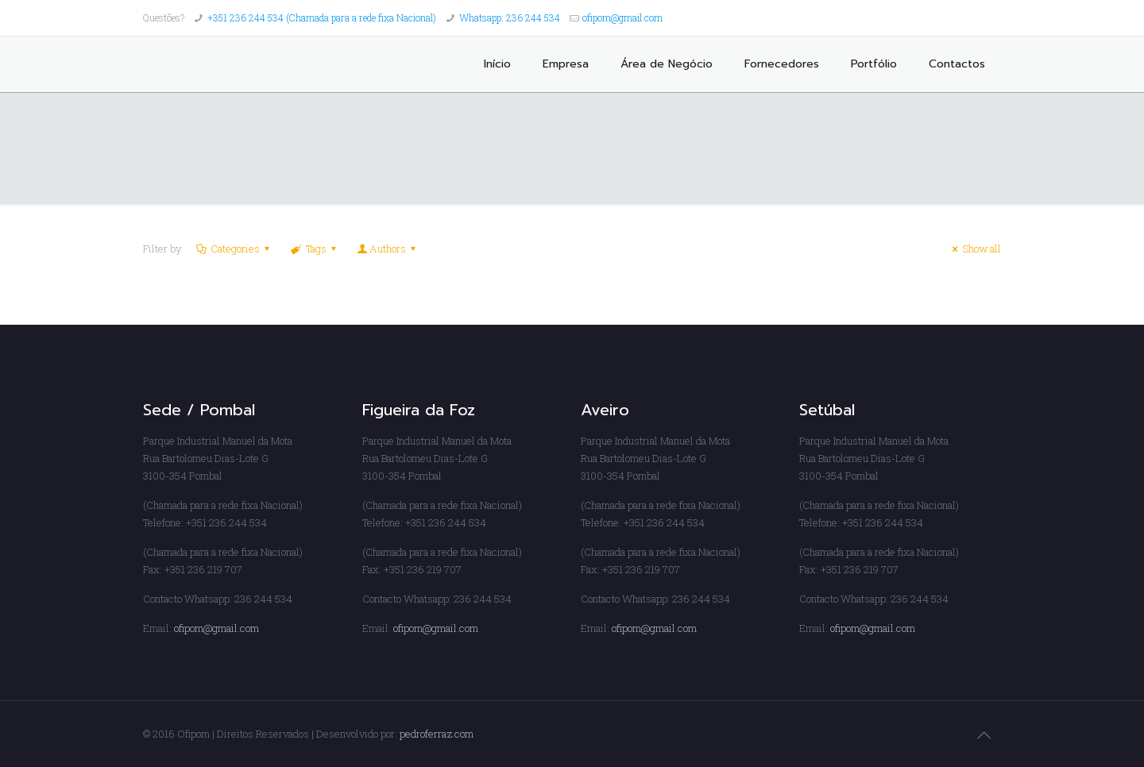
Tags (314, 248)
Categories (234, 248)
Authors (387, 248)
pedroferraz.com (438, 734)
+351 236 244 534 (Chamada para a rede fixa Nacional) (321, 17)
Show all (974, 248)
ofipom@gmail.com (622, 17)
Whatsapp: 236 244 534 (509, 17)
